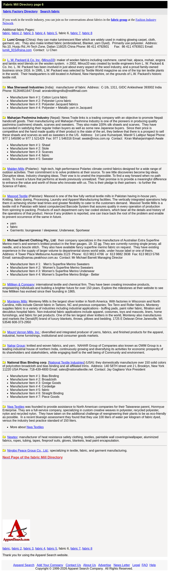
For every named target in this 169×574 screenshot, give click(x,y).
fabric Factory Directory (20, 11)
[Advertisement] (84, 489)
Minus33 (48, 60)
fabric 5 (52, 33)
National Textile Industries (66, 362)
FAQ (145, 565)
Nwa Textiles (16, 406)
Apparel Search (23, 565)
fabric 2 (17, 33)
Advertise (104, 565)
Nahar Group (16, 345)
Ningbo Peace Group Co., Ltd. (27, 450)
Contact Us (73, 565)
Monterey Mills (17, 301)
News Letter (122, 565)
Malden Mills (15, 168)
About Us (89, 565)
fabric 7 (75, 33)
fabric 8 (87, 33)
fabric (6, 33)
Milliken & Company (20, 284)
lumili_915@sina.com (17, 50)
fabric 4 (40, 33)
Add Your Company (50, 565)
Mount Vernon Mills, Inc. (23, 332)
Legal (136, 565)
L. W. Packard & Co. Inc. (24, 60)
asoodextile (19, 196)
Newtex (12, 437)
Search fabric (50, 11)
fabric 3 (28, 33)
